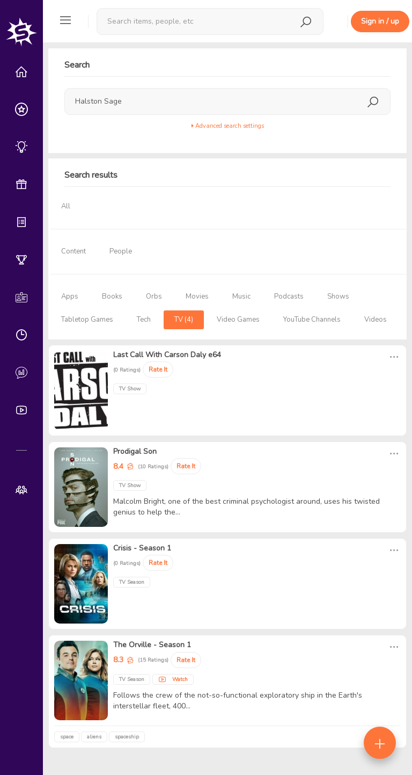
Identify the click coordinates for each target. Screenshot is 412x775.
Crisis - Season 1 (142, 548)
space (66, 737)
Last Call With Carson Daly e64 (167, 355)
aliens (94, 737)
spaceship (127, 737)
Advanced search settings (228, 126)
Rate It (158, 369)
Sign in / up (380, 21)
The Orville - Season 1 (152, 645)
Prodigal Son (135, 451)
